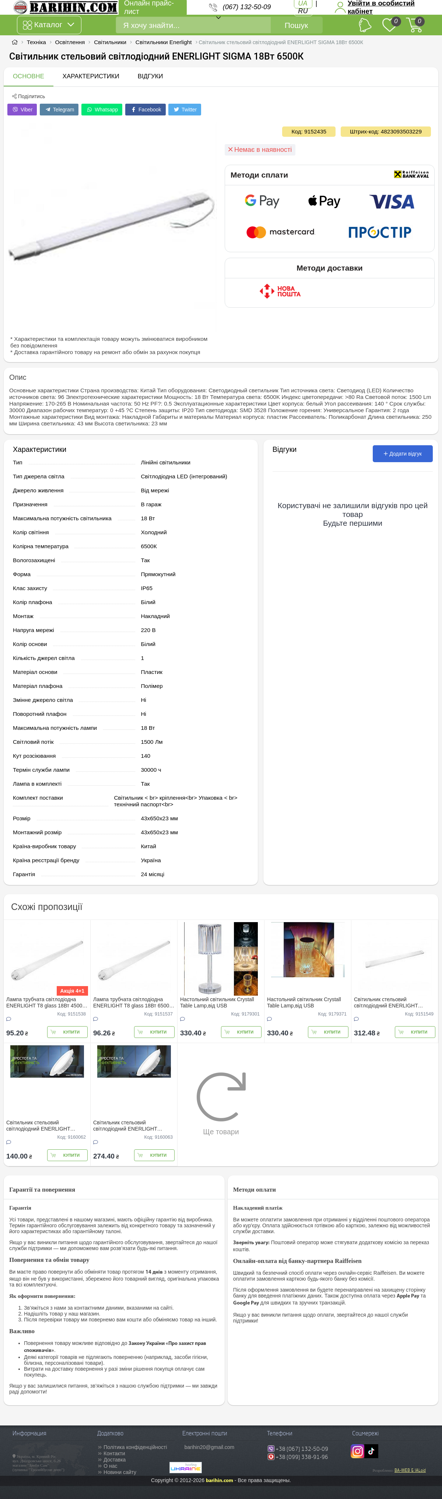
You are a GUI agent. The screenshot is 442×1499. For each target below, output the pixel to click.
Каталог (48, 25)
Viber (22, 110)
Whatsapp (102, 110)
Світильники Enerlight (164, 42)
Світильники (110, 42)
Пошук (296, 25)
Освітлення (70, 42)
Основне (28, 76)
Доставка (115, 1460)
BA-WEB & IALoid (410, 1470)
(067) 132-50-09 (247, 7)
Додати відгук (403, 454)
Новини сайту (120, 1472)
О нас (110, 1466)
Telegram (59, 110)
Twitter (185, 110)
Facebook (145, 110)
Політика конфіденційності (135, 1447)
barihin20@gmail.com (210, 1447)
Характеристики (91, 76)
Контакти (114, 1453)
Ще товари (221, 1104)
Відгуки (150, 76)
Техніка (36, 42)
